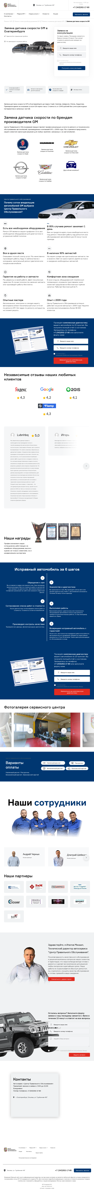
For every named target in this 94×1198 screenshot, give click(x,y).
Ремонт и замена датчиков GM (53, 21)
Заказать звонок (81, 14)
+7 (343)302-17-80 (81, 7)
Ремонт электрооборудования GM (27, 21)
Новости (46, 14)
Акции (55, 14)
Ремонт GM (8, 21)
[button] (86, 466)
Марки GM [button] (21, 14)
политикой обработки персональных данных (70, 62)
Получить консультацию (71, 68)
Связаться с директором (61, 979)
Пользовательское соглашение (27, 1158)
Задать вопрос (79, 1055)
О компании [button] (8, 14)
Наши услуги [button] (33, 14)
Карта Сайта (39, 1152)
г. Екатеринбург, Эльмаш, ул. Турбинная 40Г (30, 1097)
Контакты (7, 16)
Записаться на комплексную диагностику (70, 361)
